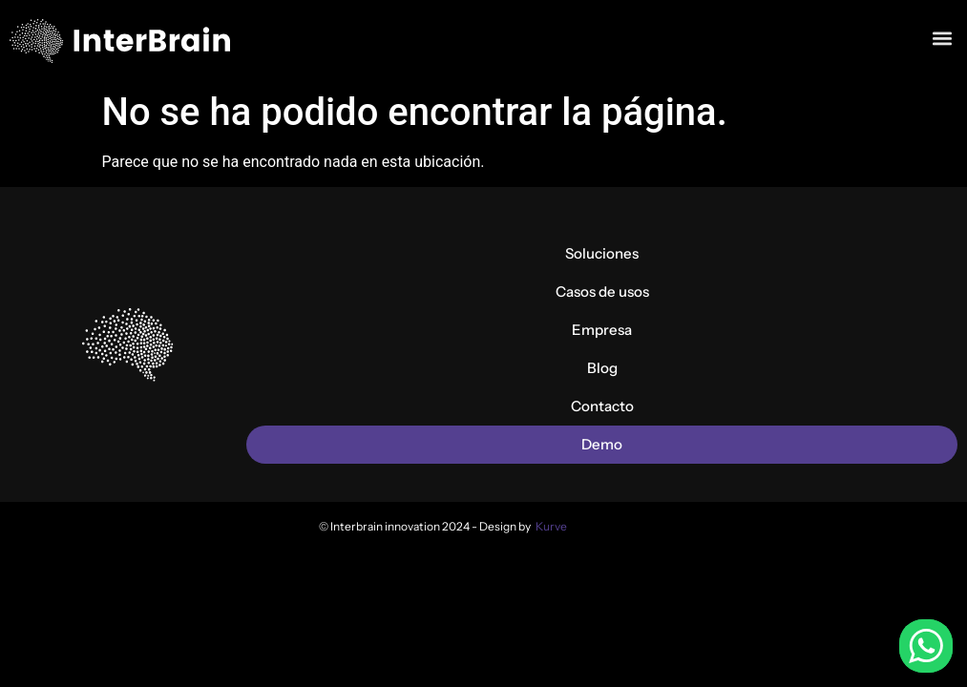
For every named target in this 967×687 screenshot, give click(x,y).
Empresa (602, 330)
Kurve (551, 526)
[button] (941, 36)
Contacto (602, 406)
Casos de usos (602, 291)
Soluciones (602, 253)
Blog (602, 368)
